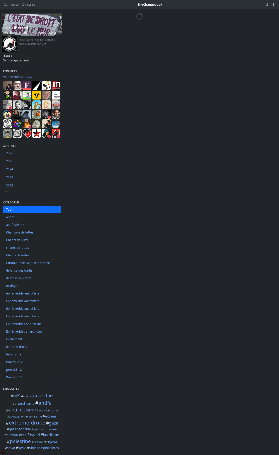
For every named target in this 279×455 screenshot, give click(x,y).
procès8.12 (14, 369)
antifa (10, 217)
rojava (52, 441)
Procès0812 (14, 362)
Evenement (14, 339)
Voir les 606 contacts (17, 76)
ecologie (12, 286)
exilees (51, 416)
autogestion (17, 416)
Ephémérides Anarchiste (23, 324)
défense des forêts (19, 270)
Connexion (11, 4)
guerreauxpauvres (45, 429)
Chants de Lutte (17, 240)
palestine (20, 441)
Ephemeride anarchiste (22, 301)
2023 (9, 177)
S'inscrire (28, 4)
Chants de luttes (17, 255)
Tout (9, 209)
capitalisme (34, 416)
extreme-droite (16, 347)
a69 (17, 395)
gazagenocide (20, 429)
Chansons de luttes (19, 232)
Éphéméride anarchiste (22, 316)
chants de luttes (17, 247)
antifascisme (15, 225)
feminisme (13, 354)
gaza (53, 423)
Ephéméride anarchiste (22, 308)
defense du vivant (18, 278)
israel (35, 434)
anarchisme (25, 403)
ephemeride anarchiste (22, 293)
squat (11, 448)
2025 (9, 161)
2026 (9, 153)
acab (26, 396)
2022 (9, 185)
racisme (38, 442)
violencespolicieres (44, 448)
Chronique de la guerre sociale (28, 263)
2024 (9, 169)
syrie (22, 447)
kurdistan (51, 434)
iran (24, 435)
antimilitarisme (48, 410)
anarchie (43, 395)
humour (12, 435)
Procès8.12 (14, 377)
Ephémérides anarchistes (24, 331)
